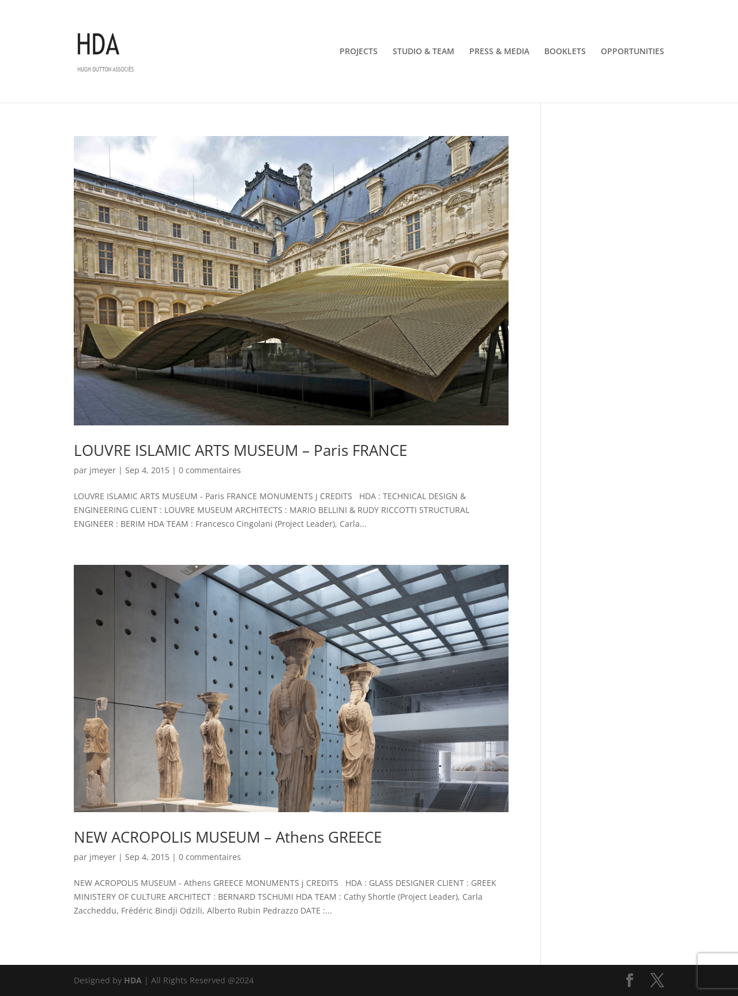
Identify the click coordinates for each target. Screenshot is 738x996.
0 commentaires (210, 470)
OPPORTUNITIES (632, 51)
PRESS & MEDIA (499, 51)
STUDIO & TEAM (423, 51)
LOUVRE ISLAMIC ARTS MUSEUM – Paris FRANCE (240, 450)
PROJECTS (359, 51)
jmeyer (102, 470)
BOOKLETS (565, 51)
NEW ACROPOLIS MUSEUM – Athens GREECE (228, 837)
